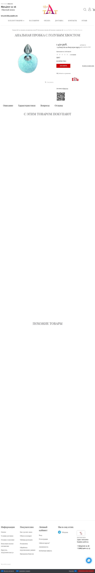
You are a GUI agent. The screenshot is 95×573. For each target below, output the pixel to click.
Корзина (71, 571)
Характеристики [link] (26, 105)
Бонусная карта (81, 537)
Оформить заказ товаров (86, 571)
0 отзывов (73, 54)
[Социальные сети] (89, 560)
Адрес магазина (82, 539)
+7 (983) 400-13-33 (83, 548)
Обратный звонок (8, 10)
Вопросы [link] (45, 105)
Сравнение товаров (24, 571)
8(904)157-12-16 (8, 6)
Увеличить (50, 82)
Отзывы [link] (59, 105)
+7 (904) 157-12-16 (83, 546)
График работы (82, 542)
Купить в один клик (88, 66)
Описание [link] (8, 105)
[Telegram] (59, 532)
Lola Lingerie (68, 51)
